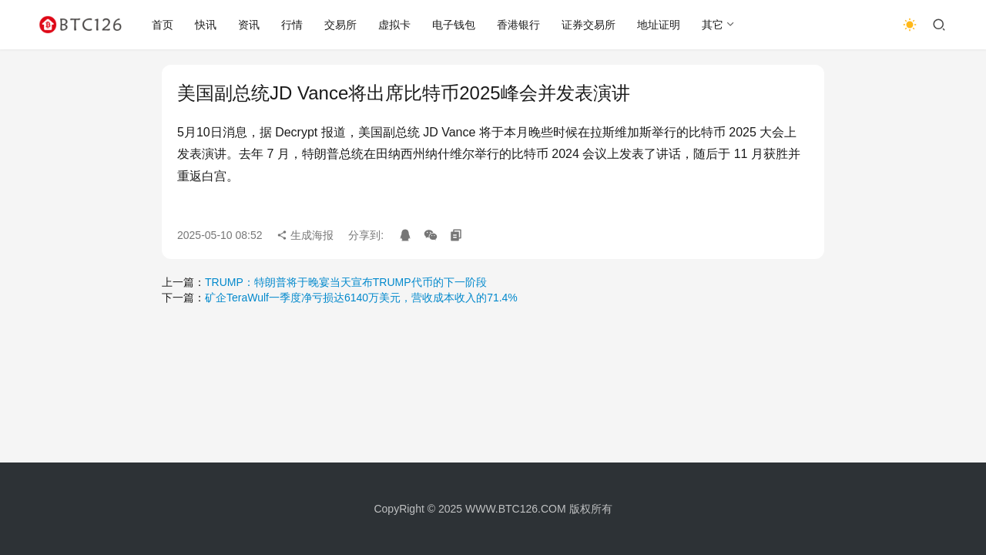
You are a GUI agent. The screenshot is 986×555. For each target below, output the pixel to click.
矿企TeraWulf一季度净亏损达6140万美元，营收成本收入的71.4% (361, 297)
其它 (712, 24)
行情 (292, 24)
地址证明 (658, 24)
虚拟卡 (394, 24)
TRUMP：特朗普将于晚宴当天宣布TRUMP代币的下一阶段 (346, 282)
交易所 (340, 24)
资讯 (249, 24)
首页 (162, 24)
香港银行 (518, 24)
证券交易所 (588, 24)
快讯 (205, 24)
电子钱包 (453, 24)
